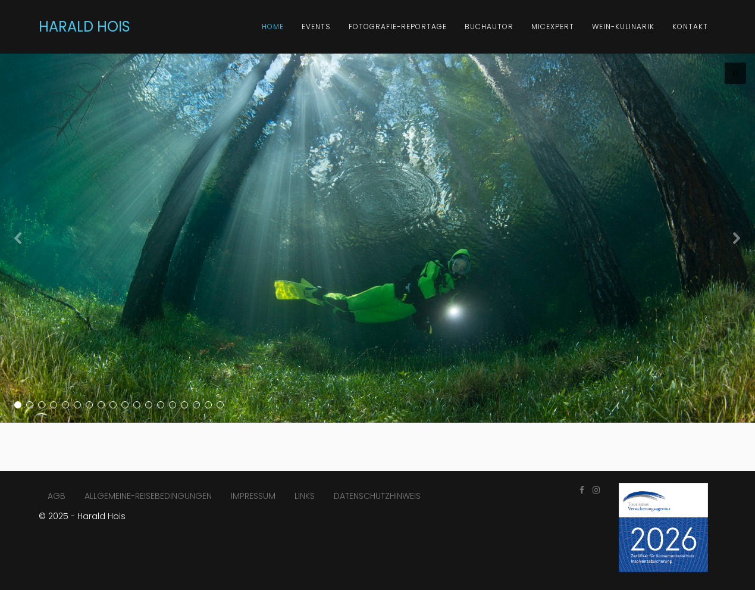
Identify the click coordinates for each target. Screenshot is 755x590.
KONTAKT (690, 26)
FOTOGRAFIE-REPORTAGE (398, 26)
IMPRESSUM (253, 496)
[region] (377, 238)
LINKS (305, 496)
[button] (735, 73)
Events (316, 26)
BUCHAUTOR (489, 26)
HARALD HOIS (84, 26)
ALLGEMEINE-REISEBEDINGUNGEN (148, 496)
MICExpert (552, 26)
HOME (273, 26)
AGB (56, 496)
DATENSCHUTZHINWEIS (377, 496)
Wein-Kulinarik (623, 26)
